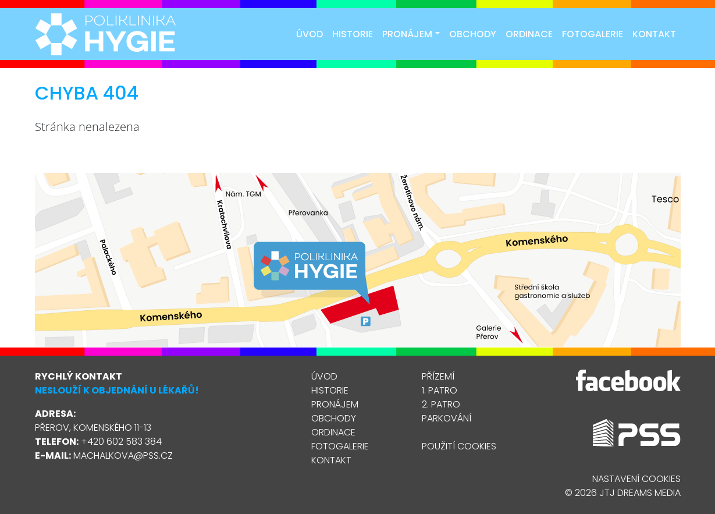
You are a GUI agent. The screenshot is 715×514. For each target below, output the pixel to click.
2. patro (441, 404)
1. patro (439, 390)
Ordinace (529, 34)
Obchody (472, 34)
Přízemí (438, 376)
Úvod (309, 34)
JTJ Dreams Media (640, 492)
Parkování (446, 418)
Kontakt (654, 34)
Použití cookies (459, 446)
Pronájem (410, 34)
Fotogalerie (592, 34)
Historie (352, 34)
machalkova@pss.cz (123, 455)
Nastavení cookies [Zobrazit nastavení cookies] (636, 478)
